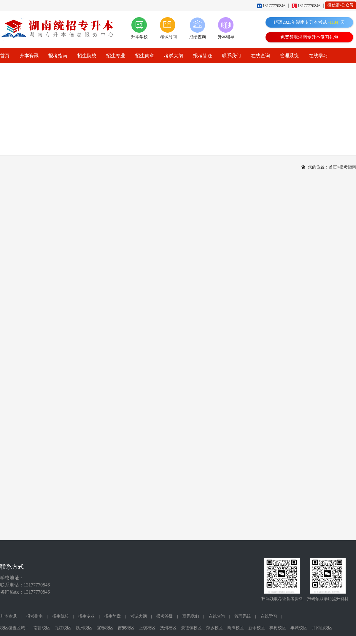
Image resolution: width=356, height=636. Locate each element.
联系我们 (231, 55)
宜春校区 (105, 628)
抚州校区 (168, 628)
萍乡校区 (214, 628)
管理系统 (289, 55)
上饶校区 (147, 628)
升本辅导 (226, 37)
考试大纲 (173, 55)
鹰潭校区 (235, 628)
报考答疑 (202, 55)
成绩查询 (197, 37)
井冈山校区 (322, 628)
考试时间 (168, 37)
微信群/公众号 (341, 5)
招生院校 (86, 55)
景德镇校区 (191, 628)
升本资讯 (29, 55)
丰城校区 (298, 628)
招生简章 (144, 55)
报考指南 (57, 55)
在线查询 (260, 55)
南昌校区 (42, 628)
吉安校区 (126, 628)
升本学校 (139, 37)
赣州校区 (84, 628)
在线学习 (318, 55)
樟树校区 (277, 628)
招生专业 (115, 55)
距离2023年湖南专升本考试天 (309, 22)
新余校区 (256, 628)
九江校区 (63, 628)
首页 (4, 55)
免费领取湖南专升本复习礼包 (309, 37)
